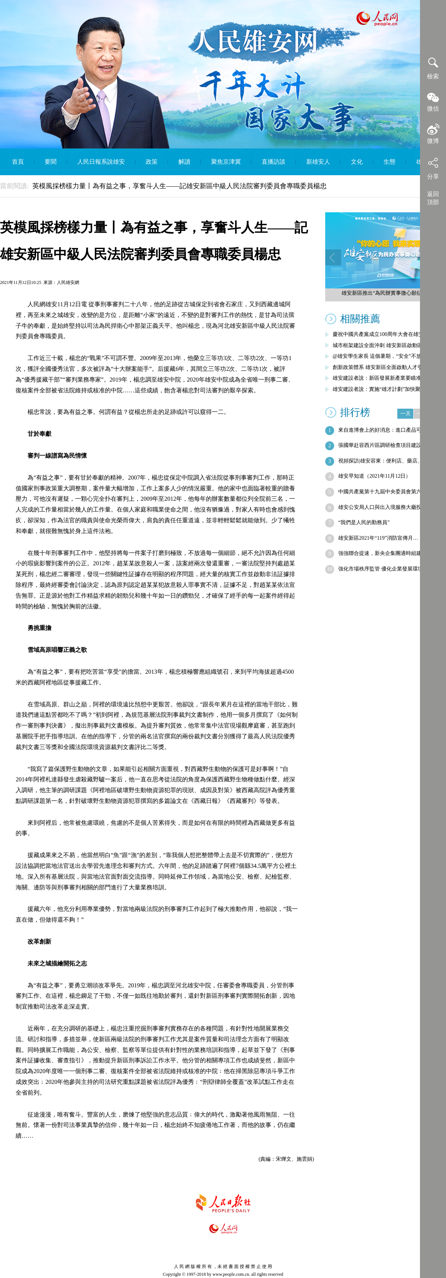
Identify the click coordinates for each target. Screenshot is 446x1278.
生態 (389, 161)
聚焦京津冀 (226, 161)
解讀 (184, 161)
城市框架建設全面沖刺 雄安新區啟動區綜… (383, 345)
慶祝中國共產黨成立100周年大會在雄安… (381, 334)
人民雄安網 (68, 282)
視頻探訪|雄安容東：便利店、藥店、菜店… (388, 461)
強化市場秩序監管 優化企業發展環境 (380, 569)
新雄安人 (318, 161)
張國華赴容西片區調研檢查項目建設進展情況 (390, 445)
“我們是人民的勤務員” (364, 522)
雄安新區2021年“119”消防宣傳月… (378, 538)
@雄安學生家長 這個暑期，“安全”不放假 (380, 356)
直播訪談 (273, 161)
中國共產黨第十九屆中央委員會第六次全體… (390, 491)
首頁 (18, 161)
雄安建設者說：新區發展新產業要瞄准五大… (385, 378)
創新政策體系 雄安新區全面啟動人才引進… (383, 367)
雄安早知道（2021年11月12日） (374, 476)
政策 (152, 161)
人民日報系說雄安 (101, 161)
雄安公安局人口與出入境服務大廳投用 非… (388, 507)
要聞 (50, 161)
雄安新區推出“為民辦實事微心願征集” (385, 293)
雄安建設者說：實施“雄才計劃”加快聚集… (382, 389)
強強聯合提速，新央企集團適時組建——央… (390, 553)
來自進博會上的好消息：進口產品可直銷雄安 (390, 430)
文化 (357, 161)
